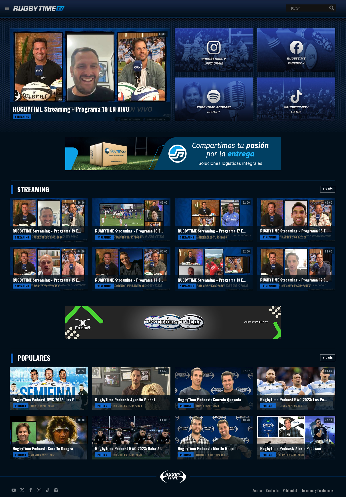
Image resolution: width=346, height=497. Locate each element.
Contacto (272, 490)
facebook (31, 492)
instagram (40, 492)
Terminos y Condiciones (318, 490)
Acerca (257, 490)
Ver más (327, 189)
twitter (23, 492)
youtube (14, 492)
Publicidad (290, 490)
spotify (57, 492)
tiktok (48, 492)
